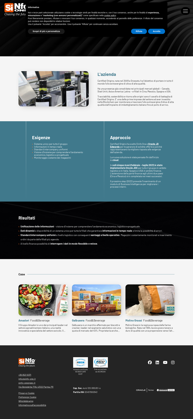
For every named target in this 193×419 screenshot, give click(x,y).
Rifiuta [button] (139, 31)
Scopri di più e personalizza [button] (46, 31)
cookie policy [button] (110, 15)
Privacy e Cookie (26, 393)
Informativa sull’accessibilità (32, 405)
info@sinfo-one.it (27, 379)
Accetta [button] (156, 31)
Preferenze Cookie (27, 397)
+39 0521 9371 (24, 374)
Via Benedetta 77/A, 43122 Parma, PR (35, 387)
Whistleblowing (25, 401)
